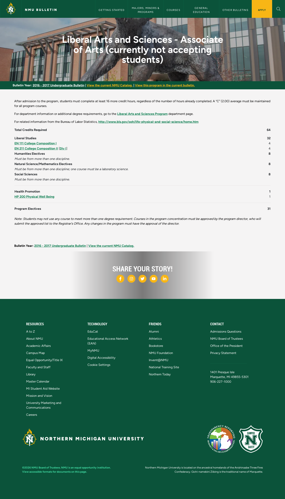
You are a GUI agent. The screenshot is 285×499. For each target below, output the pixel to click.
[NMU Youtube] (154, 279)
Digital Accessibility (101, 358)
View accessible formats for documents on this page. (54, 471)
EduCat (92, 331)
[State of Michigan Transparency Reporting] (221, 439)
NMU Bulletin (41, 10)
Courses (173, 10)
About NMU (34, 339)
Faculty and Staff (38, 367)
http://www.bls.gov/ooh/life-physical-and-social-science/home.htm (148, 122)
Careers (31, 415)
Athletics (155, 339)
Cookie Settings (98, 365)
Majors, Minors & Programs (146, 10)
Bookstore (156, 346)
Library (30, 374)
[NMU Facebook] (120, 279)
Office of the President (226, 346)
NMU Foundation (161, 353)
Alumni (154, 331)
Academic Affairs (38, 346)
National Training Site (164, 367)
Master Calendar (37, 381)
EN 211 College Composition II (36, 148)
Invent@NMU (158, 360)
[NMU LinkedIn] (165, 279)
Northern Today (160, 374)
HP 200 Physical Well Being (34, 196)
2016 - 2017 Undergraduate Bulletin (58, 85)
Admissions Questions (225, 331)
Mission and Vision (39, 396)
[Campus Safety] (251, 439)
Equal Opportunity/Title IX (44, 360)
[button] (278, 8)
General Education (201, 10)
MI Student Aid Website (43, 388)
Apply (262, 10)
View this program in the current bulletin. (165, 85)
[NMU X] (142, 279)
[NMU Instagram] (131, 279)
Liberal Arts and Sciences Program (142, 114)
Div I (63, 148)
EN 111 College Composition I (35, 143)
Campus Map (35, 353)
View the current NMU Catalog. (110, 85)
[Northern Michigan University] (11, 9)
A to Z (30, 331)
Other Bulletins (235, 10)
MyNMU (93, 350)
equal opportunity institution (92, 467)
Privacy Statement (223, 353)
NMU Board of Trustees (226, 339)
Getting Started (111, 10)
